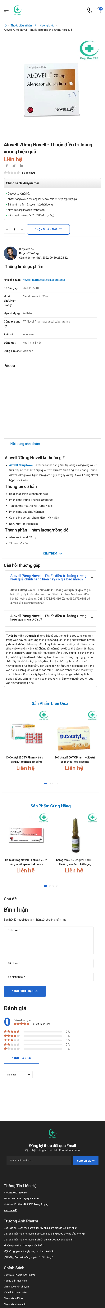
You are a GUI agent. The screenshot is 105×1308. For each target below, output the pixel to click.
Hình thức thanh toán (15, 1228)
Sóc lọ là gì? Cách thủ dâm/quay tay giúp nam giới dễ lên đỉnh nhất (40, 1164)
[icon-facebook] (7, 166)
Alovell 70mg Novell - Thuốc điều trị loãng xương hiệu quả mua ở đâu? (48, 554)
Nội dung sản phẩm (25, 380)
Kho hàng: (10, 1140)
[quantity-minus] (7, 229)
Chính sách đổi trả (13, 1234)
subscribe (86, 1097)
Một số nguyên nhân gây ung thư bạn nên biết (29, 1187)
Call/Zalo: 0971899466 (16, 1260)
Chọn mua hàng (46, 229)
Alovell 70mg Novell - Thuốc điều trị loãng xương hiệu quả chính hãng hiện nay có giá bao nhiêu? (48, 514)
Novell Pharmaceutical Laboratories (44, 279)
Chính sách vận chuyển (16, 1222)
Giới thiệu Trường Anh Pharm (19, 1211)
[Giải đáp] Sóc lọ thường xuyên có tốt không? (28, 1193)
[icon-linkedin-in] (21, 166)
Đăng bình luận (23, 927)
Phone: (8, 1129)
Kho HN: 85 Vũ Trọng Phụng (32, 1140)
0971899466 (20, 1129)
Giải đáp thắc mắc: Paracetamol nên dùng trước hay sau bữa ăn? (39, 1176)
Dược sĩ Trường (29, 253)
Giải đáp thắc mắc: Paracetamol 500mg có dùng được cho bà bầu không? (44, 1170)
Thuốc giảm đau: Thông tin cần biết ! (23, 1181)
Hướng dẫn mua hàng (16, 1217)
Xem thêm (50, 489)
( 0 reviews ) (29, 173)
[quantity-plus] (22, 229)
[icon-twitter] (14, 166)
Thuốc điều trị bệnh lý (23, 25)
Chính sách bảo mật (15, 1240)
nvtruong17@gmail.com (25, 1134)
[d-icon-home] (5, 25)
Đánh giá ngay (21, 994)
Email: (8, 1134)
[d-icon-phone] (90, 10)
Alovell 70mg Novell (21, 401)
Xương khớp (47, 25)
